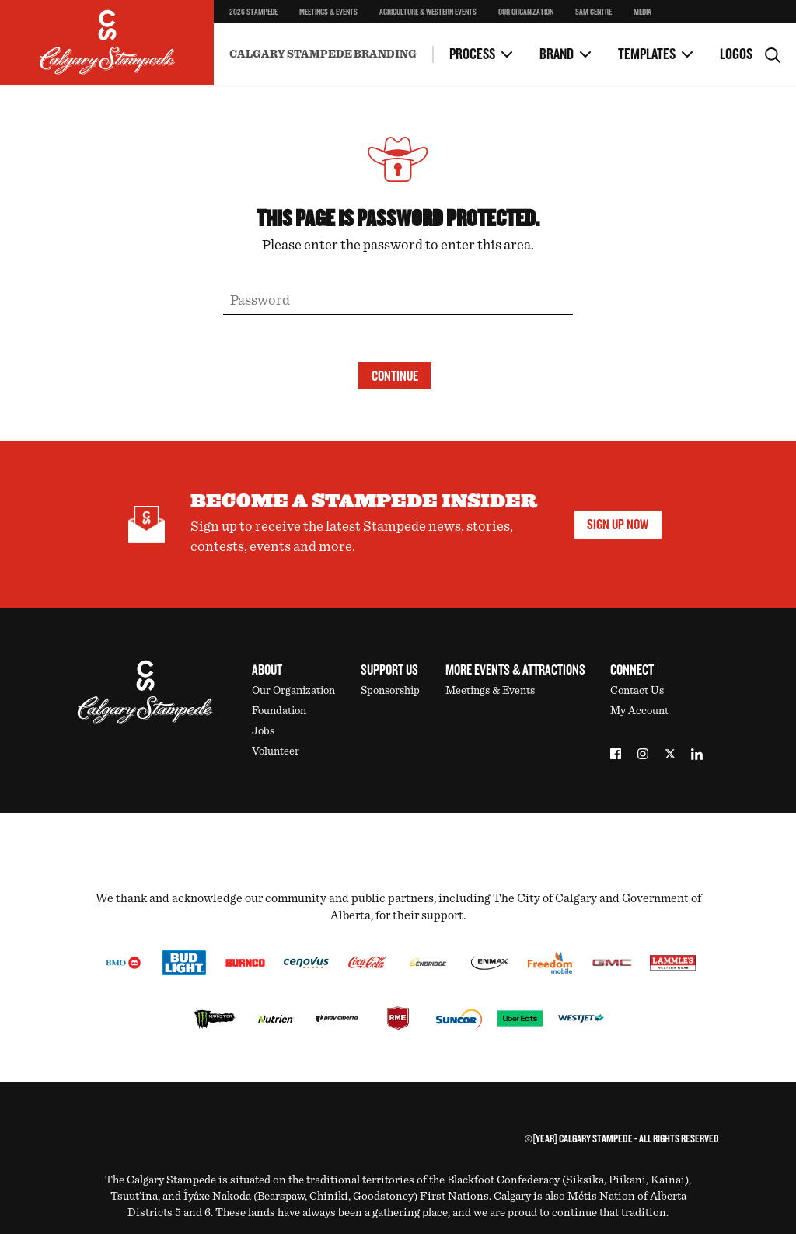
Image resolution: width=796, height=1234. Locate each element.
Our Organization (525, 12)
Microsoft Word (265, 23)
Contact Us (637, 690)
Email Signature (595, 23)
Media (642, 12)
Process (472, 54)
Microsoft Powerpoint (366, 30)
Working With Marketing (259, 30)
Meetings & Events (328, 12)
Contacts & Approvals (365, 30)
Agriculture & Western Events (428, 12)
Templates (647, 54)
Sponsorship (390, 690)
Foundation (279, 710)
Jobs (263, 731)
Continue (395, 376)
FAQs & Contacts (266, 23)
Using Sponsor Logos (386, 22)
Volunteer (275, 751)
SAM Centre (593, 12)
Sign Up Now (617, 524)
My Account (639, 710)
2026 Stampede (253, 12)
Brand (556, 54)
